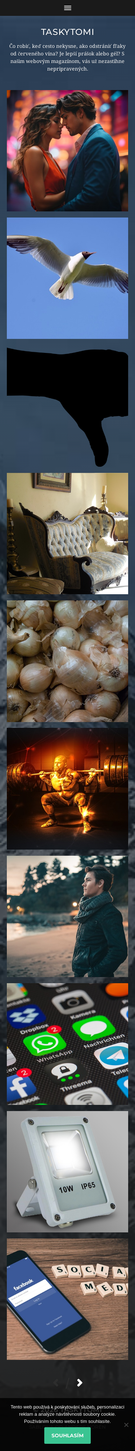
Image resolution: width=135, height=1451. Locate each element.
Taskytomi (67, 32)
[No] (126, 1424)
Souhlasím (67, 1435)
